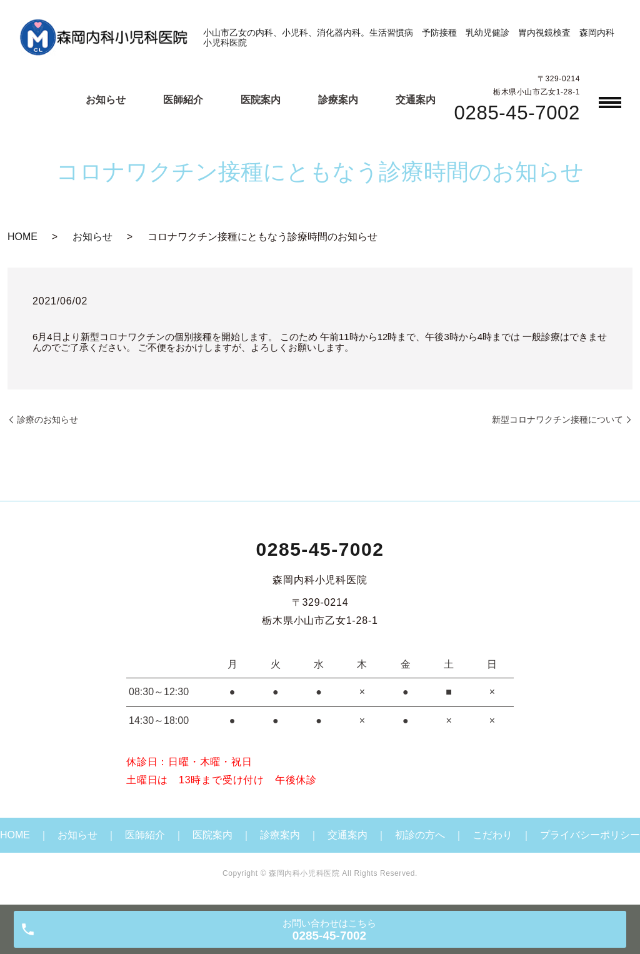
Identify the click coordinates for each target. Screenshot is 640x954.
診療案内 (338, 99)
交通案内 (416, 99)
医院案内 (261, 99)
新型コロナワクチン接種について (557, 419)
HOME (23, 236)
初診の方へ (420, 835)
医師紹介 (183, 99)
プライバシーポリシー (590, 835)
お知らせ (106, 99)
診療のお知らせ (47, 419)
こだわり (492, 835)
